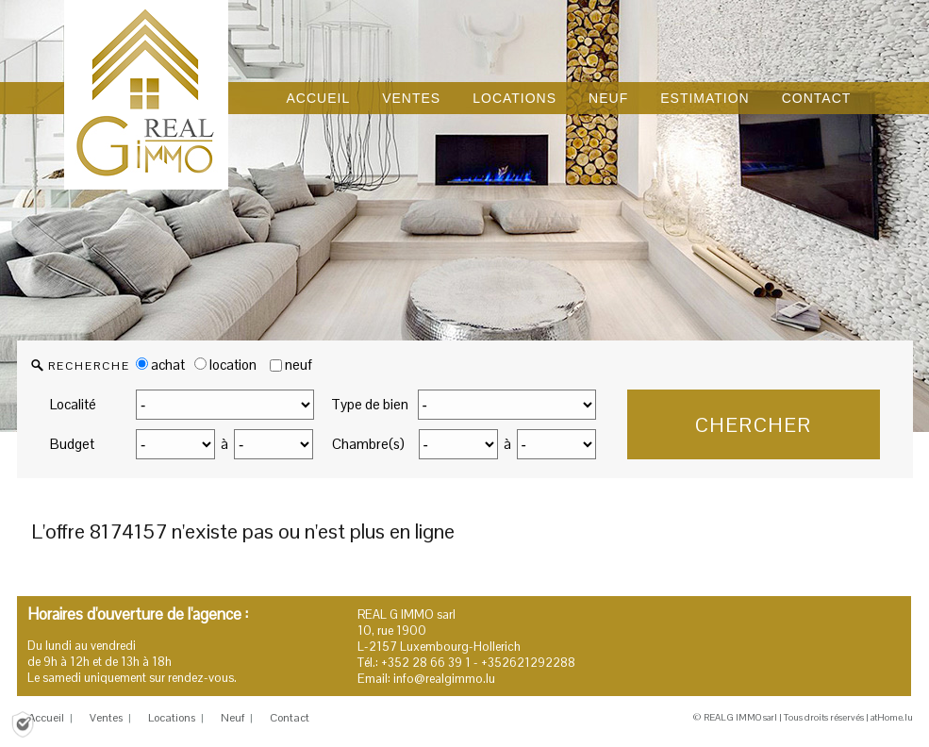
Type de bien (369, 404)
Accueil (46, 717)
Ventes (106, 717)
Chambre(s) (368, 444)
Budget (72, 444)
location (225, 365)
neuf (298, 365)
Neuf (232, 717)
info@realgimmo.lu (444, 679)
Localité (73, 404)
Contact (289, 717)
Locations (171, 717)
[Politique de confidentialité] (22, 723)
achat (160, 365)
